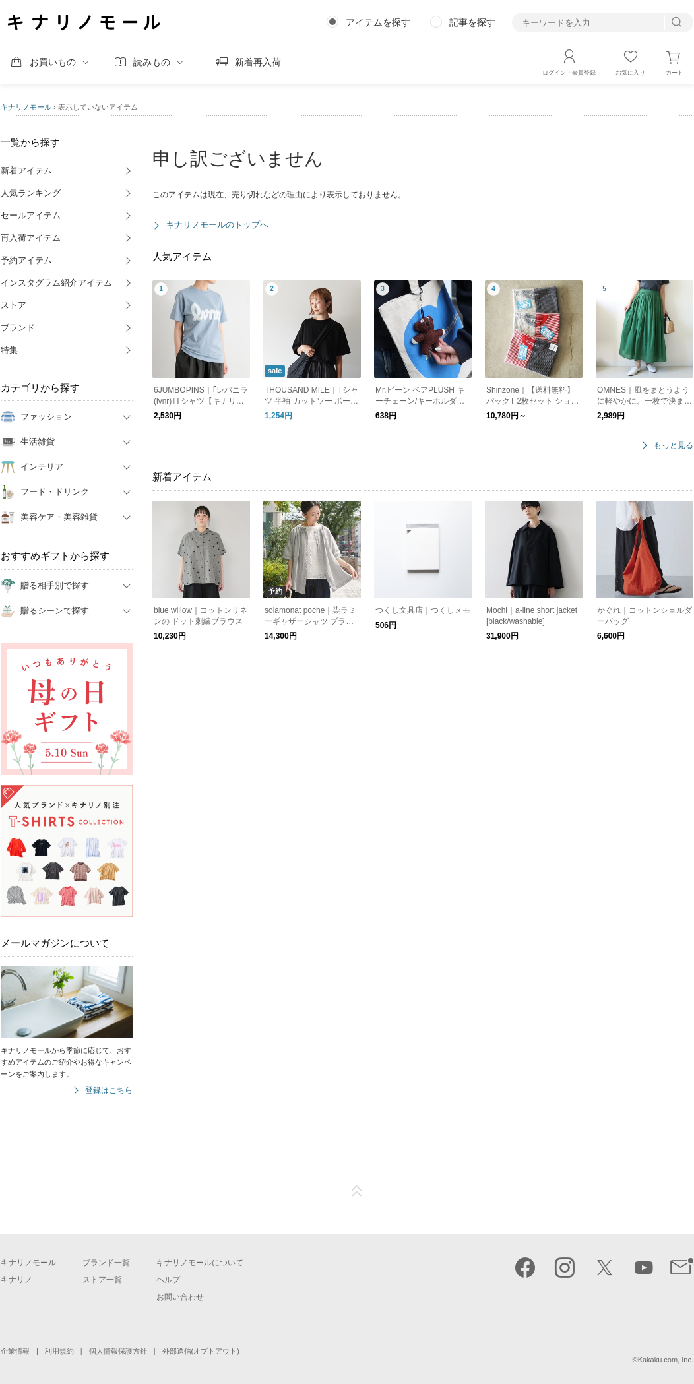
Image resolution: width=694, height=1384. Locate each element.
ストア (13, 305)
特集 (9, 350)
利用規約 (59, 1351)
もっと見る (673, 445)
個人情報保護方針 (118, 1351)
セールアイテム (31, 215)
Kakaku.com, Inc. (665, 1360)
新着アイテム (26, 170)
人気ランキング (31, 193)
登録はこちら (109, 1090)
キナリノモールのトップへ (217, 225)
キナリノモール (26, 107)
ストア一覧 (102, 1279)
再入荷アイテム (31, 238)
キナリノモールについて (199, 1262)
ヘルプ (168, 1279)
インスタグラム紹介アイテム (56, 283)
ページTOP (357, 1191)
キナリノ (16, 1279)
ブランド (18, 327)
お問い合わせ (180, 1297)
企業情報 (15, 1351)
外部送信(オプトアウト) (200, 1351)
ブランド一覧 (106, 1262)
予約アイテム (26, 260)
